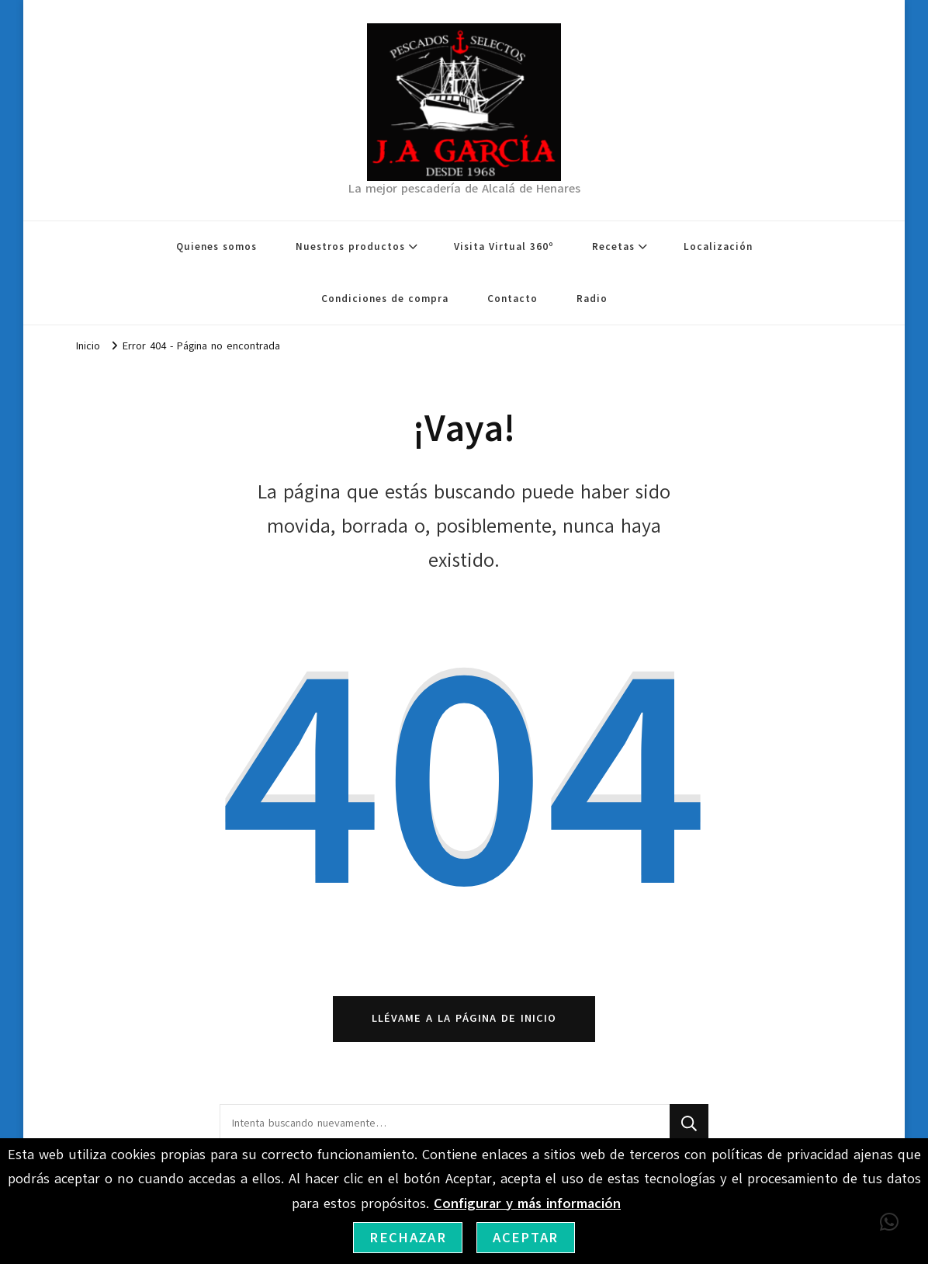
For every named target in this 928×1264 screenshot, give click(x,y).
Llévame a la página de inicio (464, 1018)
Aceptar (525, 1237)
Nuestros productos (350, 247)
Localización (718, 247)
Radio (592, 299)
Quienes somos (216, 247)
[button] (889, 1222)
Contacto (512, 299)
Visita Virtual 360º (503, 247)
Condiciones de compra (384, 299)
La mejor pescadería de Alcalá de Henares (464, 188)
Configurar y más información (527, 1203)
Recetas (613, 247)
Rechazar (407, 1237)
